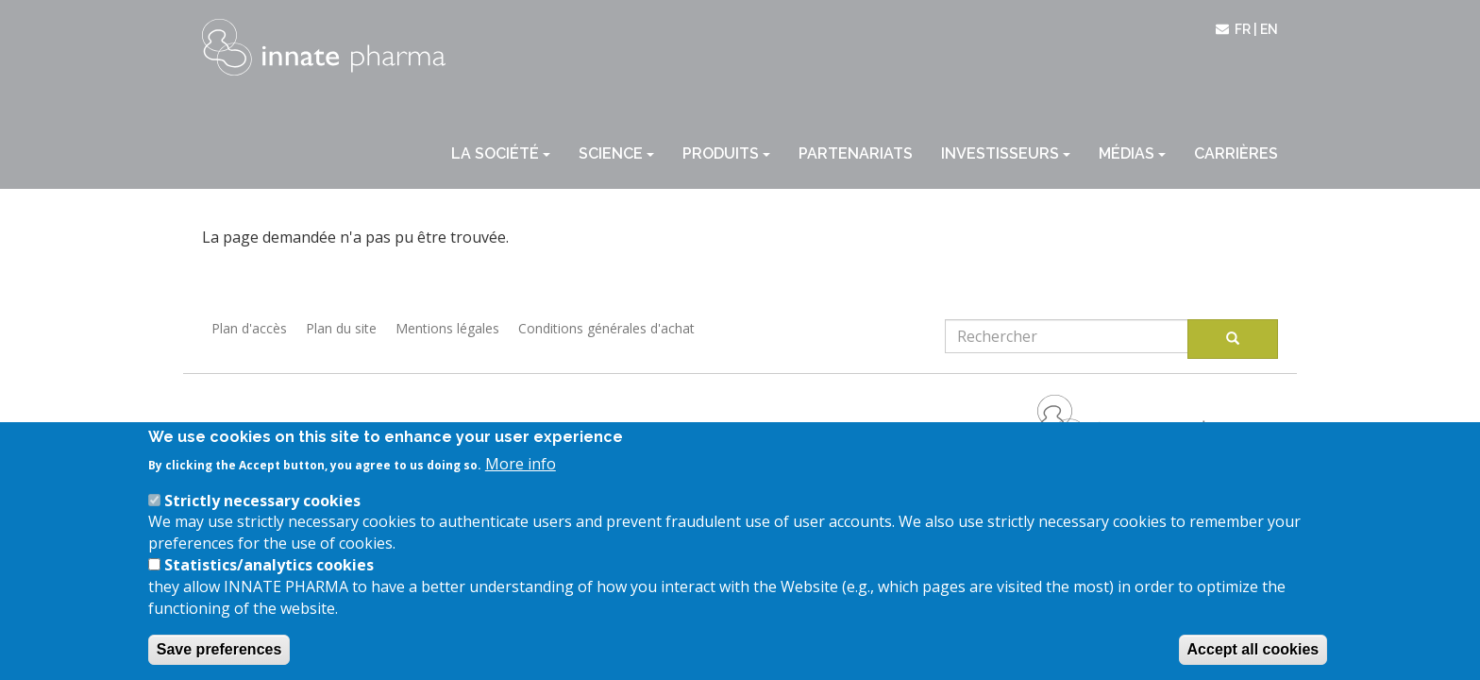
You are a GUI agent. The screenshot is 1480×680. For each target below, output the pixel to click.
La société (500, 153)
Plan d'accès (249, 328)
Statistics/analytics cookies (269, 586)
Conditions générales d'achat (606, 328)
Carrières (1236, 153)
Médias (1132, 153)
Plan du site (341, 328)
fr (1243, 29)
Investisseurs (1005, 153)
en (1269, 29)
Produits (726, 153)
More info (520, 485)
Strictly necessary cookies (262, 522)
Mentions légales (447, 328)
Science (616, 153)
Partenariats (856, 153)
